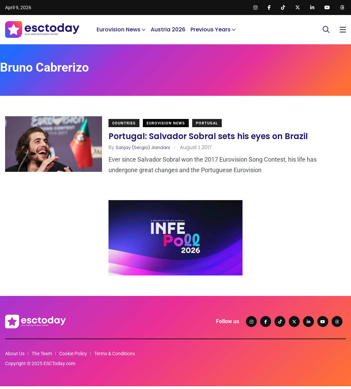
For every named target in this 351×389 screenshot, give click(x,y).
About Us (14, 356)
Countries (127, 128)
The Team (42, 356)
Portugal (211, 128)
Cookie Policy (73, 356)
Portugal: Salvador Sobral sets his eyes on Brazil (212, 141)
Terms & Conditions (114, 356)
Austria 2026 (168, 32)
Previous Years (210, 32)
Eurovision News (118, 32)
